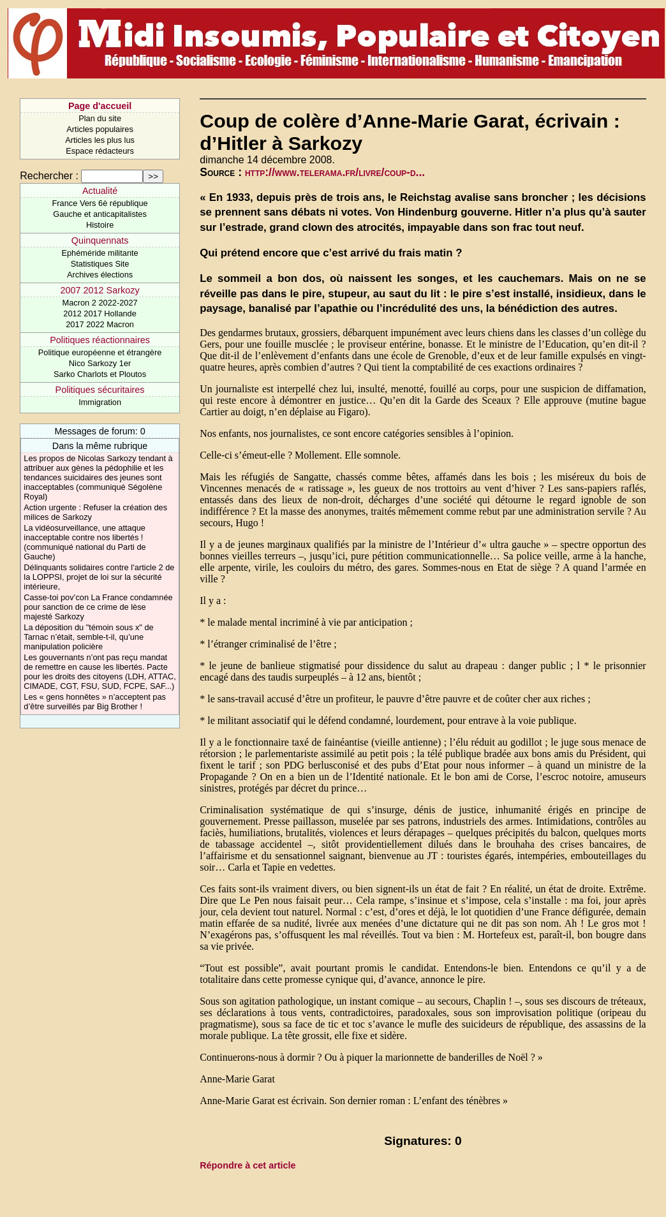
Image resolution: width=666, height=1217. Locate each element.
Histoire (100, 225)
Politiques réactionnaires (100, 340)
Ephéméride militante (99, 253)
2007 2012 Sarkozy (100, 290)
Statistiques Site (100, 264)
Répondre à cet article (247, 1165)
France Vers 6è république (100, 203)
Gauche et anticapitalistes (100, 214)
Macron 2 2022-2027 (100, 302)
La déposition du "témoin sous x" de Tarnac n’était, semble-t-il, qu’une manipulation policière (88, 637)
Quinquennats (100, 240)
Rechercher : (49, 175)
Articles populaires (99, 129)
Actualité (99, 191)
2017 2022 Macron (100, 324)
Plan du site (99, 118)
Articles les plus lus (100, 140)
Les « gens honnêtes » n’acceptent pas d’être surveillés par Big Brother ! (95, 701)
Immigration (99, 402)
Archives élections (100, 274)
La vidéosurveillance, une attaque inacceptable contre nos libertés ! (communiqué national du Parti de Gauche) (84, 542)
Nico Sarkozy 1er (100, 363)
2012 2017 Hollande (100, 313)
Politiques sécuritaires (100, 390)
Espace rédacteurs (100, 151)
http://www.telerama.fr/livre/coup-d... (335, 172)
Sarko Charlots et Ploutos (100, 374)
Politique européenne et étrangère (100, 352)
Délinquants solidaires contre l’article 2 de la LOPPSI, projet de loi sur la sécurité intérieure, (99, 577)
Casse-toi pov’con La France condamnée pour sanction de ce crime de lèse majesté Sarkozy (98, 607)
